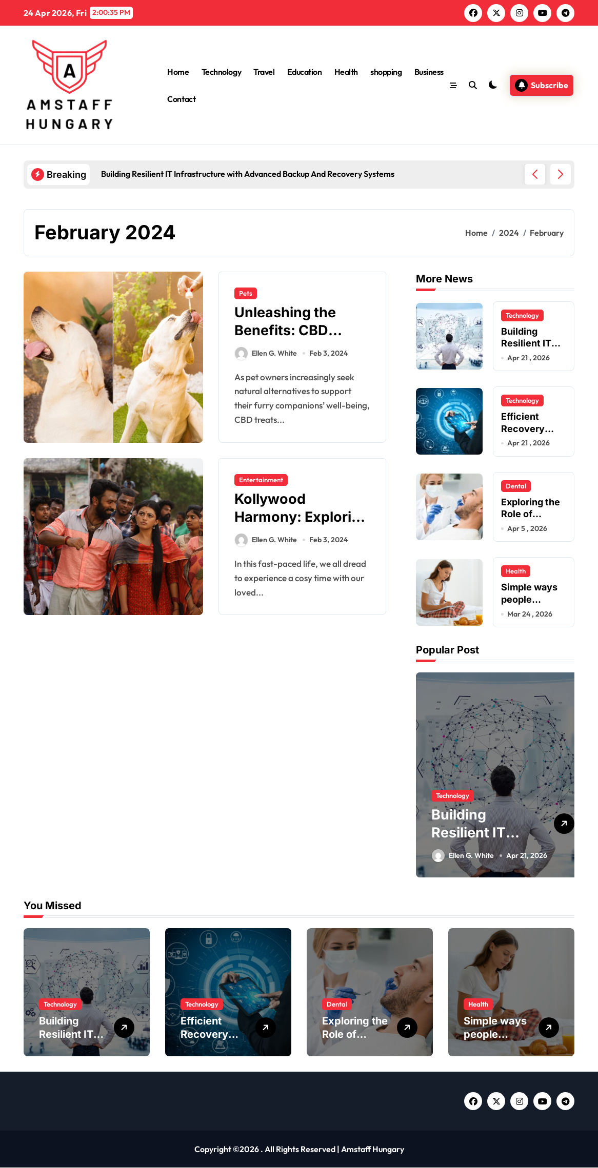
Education (304, 72)
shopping (386, 72)
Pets (245, 293)
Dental (516, 486)
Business (429, 72)
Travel (263, 72)
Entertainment (261, 480)
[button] (560, 174)
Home (178, 72)
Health (346, 72)
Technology (221, 72)
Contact (181, 99)
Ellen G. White (266, 353)
